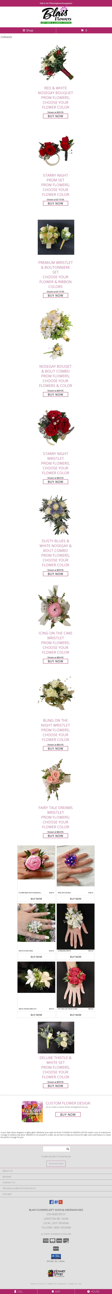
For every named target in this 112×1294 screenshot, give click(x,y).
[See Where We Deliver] (56, 1163)
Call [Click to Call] (18, 1291)
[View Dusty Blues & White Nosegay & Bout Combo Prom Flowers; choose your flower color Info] (56, 514)
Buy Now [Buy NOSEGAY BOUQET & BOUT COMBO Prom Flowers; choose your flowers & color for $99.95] (55, 394)
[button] (56, 1256)
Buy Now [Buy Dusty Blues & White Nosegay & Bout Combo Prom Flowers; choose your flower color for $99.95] (55, 574)
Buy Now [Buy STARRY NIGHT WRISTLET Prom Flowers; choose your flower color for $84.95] (55, 482)
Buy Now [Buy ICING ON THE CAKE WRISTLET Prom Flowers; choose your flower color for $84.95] (55, 661)
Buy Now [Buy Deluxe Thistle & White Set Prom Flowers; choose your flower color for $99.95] (55, 1086)
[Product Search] (56, 1149)
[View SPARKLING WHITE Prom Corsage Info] (76, 927)
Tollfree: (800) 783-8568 (56, 1227)
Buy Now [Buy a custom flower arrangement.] (68, 1114)
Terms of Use (74, 1284)
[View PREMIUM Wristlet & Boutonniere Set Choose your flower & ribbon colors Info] (56, 236)
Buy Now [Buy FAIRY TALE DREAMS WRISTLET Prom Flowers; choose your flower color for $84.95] (55, 836)
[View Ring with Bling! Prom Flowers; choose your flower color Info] (76, 866)
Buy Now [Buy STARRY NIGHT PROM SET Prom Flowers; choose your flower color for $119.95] (55, 203)
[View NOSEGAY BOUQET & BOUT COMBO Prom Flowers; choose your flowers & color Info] (56, 334)
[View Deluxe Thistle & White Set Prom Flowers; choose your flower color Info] (56, 1037)
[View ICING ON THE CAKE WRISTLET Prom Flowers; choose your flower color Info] (56, 606)
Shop (28, 30)
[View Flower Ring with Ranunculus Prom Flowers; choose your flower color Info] (36, 862)
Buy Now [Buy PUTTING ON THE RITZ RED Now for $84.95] (75, 1015)
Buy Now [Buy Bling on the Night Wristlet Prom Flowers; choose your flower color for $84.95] (55, 748)
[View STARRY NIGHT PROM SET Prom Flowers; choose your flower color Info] (56, 149)
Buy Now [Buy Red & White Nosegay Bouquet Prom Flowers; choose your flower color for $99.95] (55, 116)
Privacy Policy (38, 1284)
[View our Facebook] (51, 1203)
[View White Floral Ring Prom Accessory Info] (36, 923)
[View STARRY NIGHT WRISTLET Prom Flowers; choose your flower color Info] (56, 427)
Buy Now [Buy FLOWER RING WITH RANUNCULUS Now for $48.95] (36, 898)
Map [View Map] (56, 1291)
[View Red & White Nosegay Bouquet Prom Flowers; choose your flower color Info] (56, 64)
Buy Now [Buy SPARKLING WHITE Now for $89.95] (75, 956)
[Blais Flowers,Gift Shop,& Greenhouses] (56, 23)
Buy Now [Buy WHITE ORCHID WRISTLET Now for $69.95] (36, 1015)
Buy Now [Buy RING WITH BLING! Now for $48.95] (75, 898)
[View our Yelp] (61, 1203)
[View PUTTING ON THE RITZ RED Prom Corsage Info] (76, 985)
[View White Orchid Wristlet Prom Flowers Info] (36, 977)
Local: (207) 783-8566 (56, 1223)
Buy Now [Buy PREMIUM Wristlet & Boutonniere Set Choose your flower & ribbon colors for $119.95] (55, 295)
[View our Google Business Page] (56, 1203)
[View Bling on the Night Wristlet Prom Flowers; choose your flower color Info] (56, 694)
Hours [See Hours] (93, 1291)
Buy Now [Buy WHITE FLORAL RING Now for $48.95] (36, 956)
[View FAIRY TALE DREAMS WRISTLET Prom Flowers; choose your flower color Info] (56, 781)
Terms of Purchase (56, 1284)
